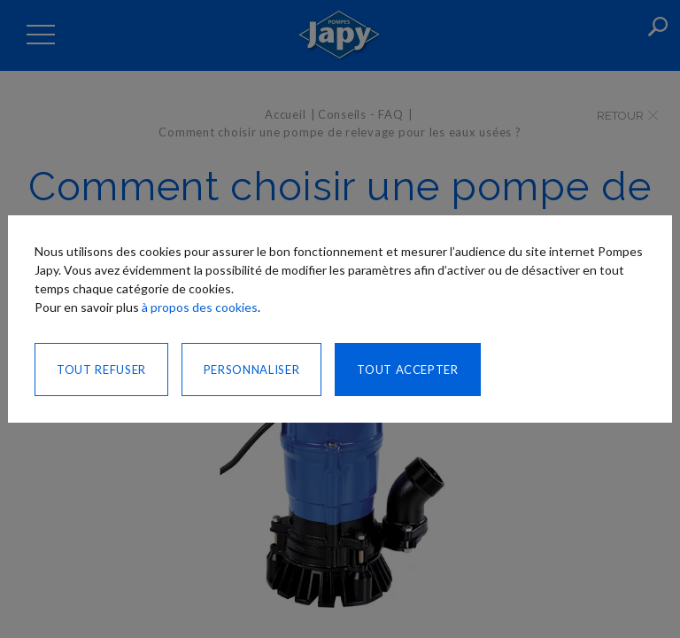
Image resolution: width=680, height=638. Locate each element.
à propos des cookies (200, 307)
